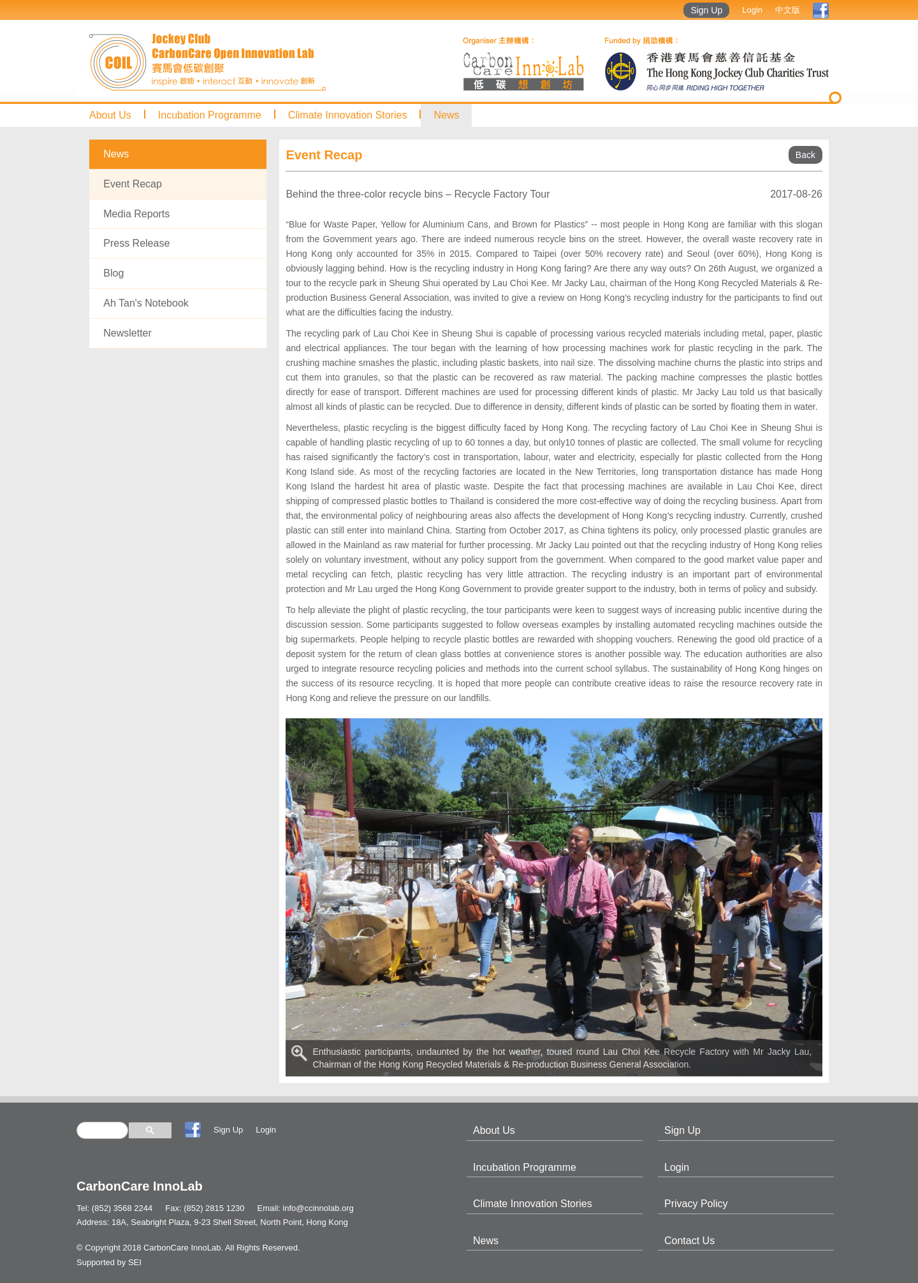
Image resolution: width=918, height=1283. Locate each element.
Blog (113, 273)
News (446, 115)
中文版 (787, 10)
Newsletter (127, 333)
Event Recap (132, 183)
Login (752, 10)
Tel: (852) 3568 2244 (114, 1208)
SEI (135, 1262)
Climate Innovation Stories (347, 115)
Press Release (136, 243)
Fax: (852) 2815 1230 (204, 1208)
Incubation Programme (209, 115)
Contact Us (689, 1240)
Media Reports (136, 213)
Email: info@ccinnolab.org (306, 1208)
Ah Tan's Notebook (146, 303)
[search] (102, 1130)
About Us (110, 115)
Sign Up (706, 10)
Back (805, 155)
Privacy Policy (696, 1203)
